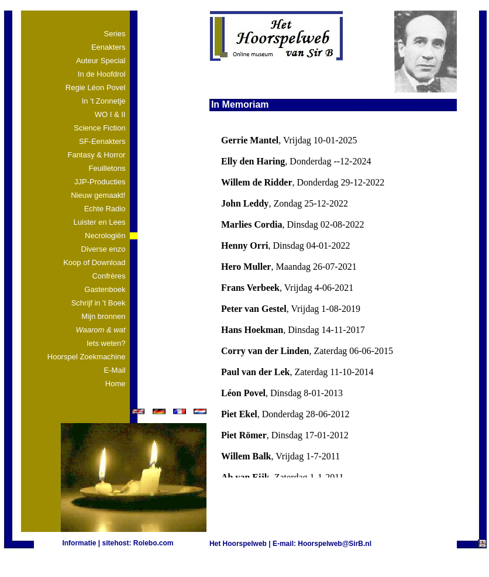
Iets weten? (106, 343)
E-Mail (115, 370)
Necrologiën (105, 235)
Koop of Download (94, 262)
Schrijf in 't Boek (98, 302)
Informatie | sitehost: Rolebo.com (117, 543)
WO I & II (110, 114)
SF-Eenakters (102, 141)
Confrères (108, 276)
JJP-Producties (99, 181)
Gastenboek (104, 289)
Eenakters (108, 47)
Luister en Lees (100, 222)
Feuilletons (107, 168)
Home (115, 383)
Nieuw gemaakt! (98, 195)
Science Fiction (99, 127)
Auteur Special (101, 60)
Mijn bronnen (103, 316)
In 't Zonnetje (104, 101)
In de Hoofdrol (102, 74)
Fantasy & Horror (96, 154)
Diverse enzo (103, 249)
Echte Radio (105, 208)
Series (115, 33)
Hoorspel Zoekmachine (86, 356)
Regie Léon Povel (96, 87)
